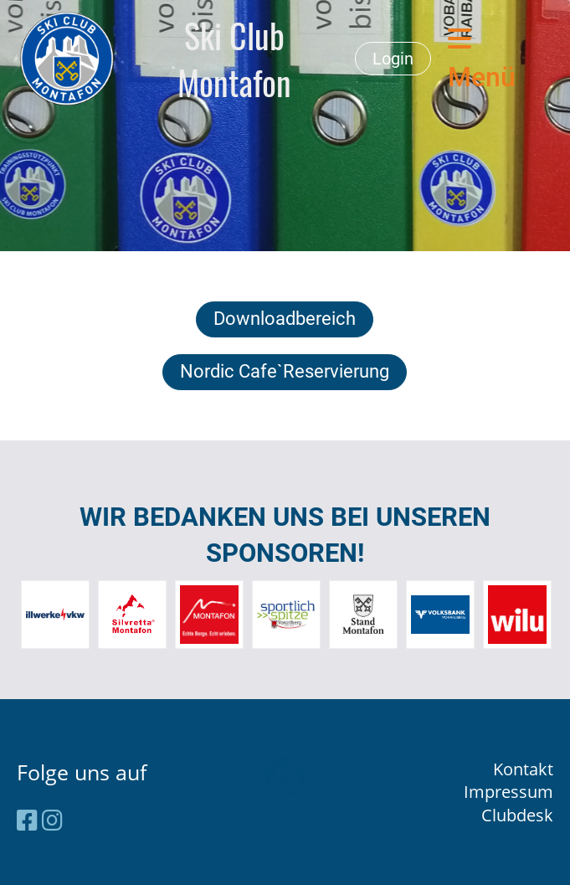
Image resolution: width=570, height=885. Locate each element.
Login (392, 59)
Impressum (508, 791)
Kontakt (523, 769)
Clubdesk (517, 815)
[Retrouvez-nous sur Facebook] (27, 820)
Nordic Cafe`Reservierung (284, 371)
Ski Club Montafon (234, 58)
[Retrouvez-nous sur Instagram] (52, 820)
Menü (482, 59)
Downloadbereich (284, 318)
